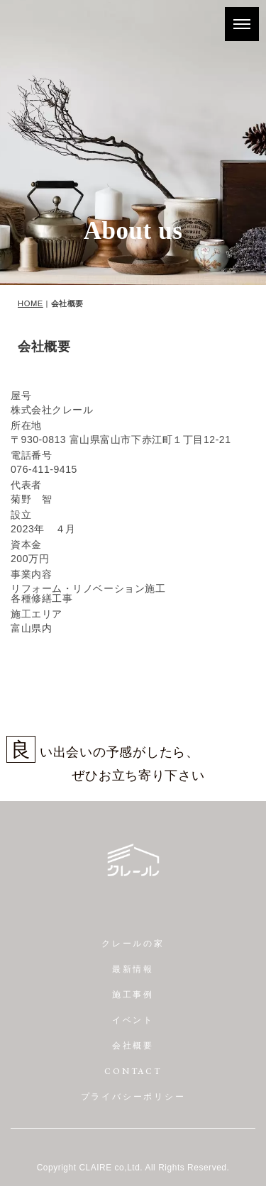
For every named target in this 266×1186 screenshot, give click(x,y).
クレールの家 (133, 943)
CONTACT (133, 1071)
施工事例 (133, 994)
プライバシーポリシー (133, 1096)
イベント (133, 1020)
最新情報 (133, 969)
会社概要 (133, 1045)
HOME (30, 303)
